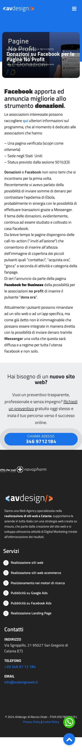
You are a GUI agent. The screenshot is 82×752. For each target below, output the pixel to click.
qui (25, 121)
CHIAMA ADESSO (41, 439)
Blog (9, 64)
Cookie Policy (51, 721)
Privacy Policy (32, 721)
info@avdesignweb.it (21, 682)
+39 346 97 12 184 (20, 667)
